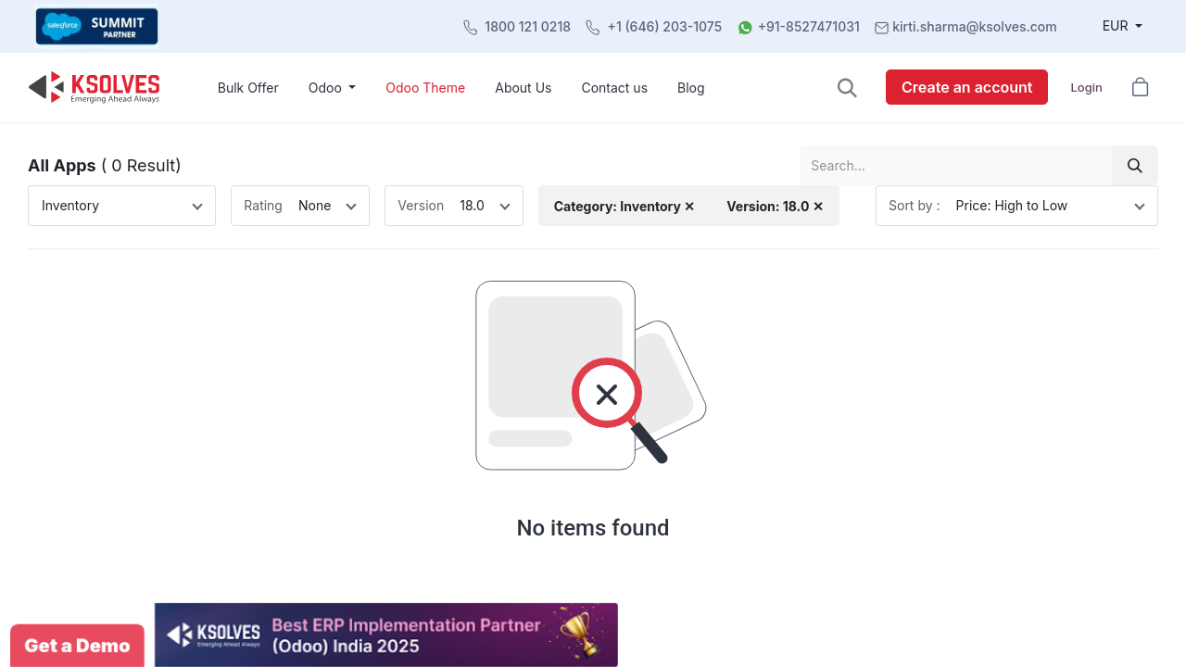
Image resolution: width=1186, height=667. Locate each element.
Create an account (967, 87)
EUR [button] (1117, 25)
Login (1086, 87)
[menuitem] (248, 87)
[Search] (1135, 165)
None (314, 205)
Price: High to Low (1012, 205)
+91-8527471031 (809, 26)
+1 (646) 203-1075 (665, 26)
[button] (847, 87)
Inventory (70, 205)
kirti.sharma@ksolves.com (974, 26)
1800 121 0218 (528, 26)
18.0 (472, 205)
